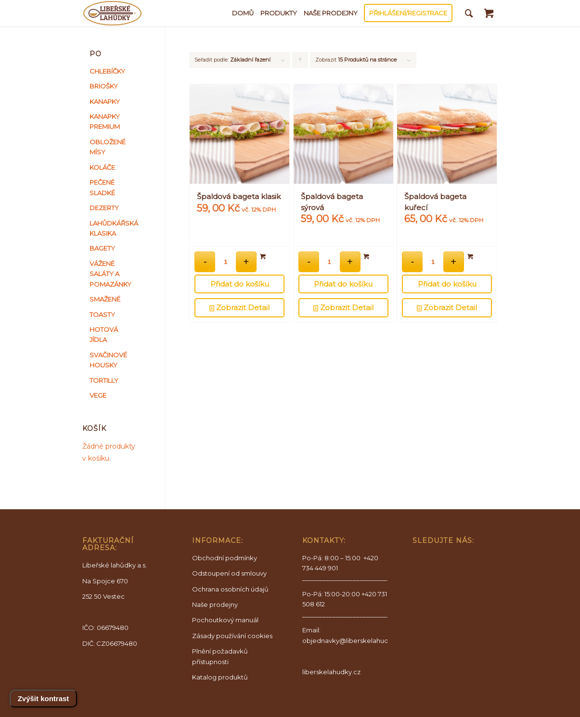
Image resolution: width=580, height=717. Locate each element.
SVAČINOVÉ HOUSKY (108, 360)
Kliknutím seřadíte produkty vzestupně (300, 62)
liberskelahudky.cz (331, 672)
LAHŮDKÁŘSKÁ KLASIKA (112, 228)
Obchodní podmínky (224, 558)
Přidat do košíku (239, 284)
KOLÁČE (102, 167)
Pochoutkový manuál (225, 620)
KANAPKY (105, 101)
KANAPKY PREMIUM (105, 121)
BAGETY (102, 248)
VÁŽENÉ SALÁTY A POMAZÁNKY (110, 274)
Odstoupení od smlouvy (229, 573)
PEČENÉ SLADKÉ (102, 187)
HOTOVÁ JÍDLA (104, 334)
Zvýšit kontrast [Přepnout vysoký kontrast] (43, 698)
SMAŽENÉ (105, 299)
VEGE (98, 395)
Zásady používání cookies (232, 636)
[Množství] (225, 262)
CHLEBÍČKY (107, 71)
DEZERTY (104, 208)
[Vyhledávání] (469, 13)
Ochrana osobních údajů (230, 589)
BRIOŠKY (104, 86)
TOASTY (102, 314)
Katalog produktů (220, 677)
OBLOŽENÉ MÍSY (108, 147)
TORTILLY (104, 380)
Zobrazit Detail (239, 308)
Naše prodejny (215, 604)
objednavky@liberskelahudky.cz (353, 640)
